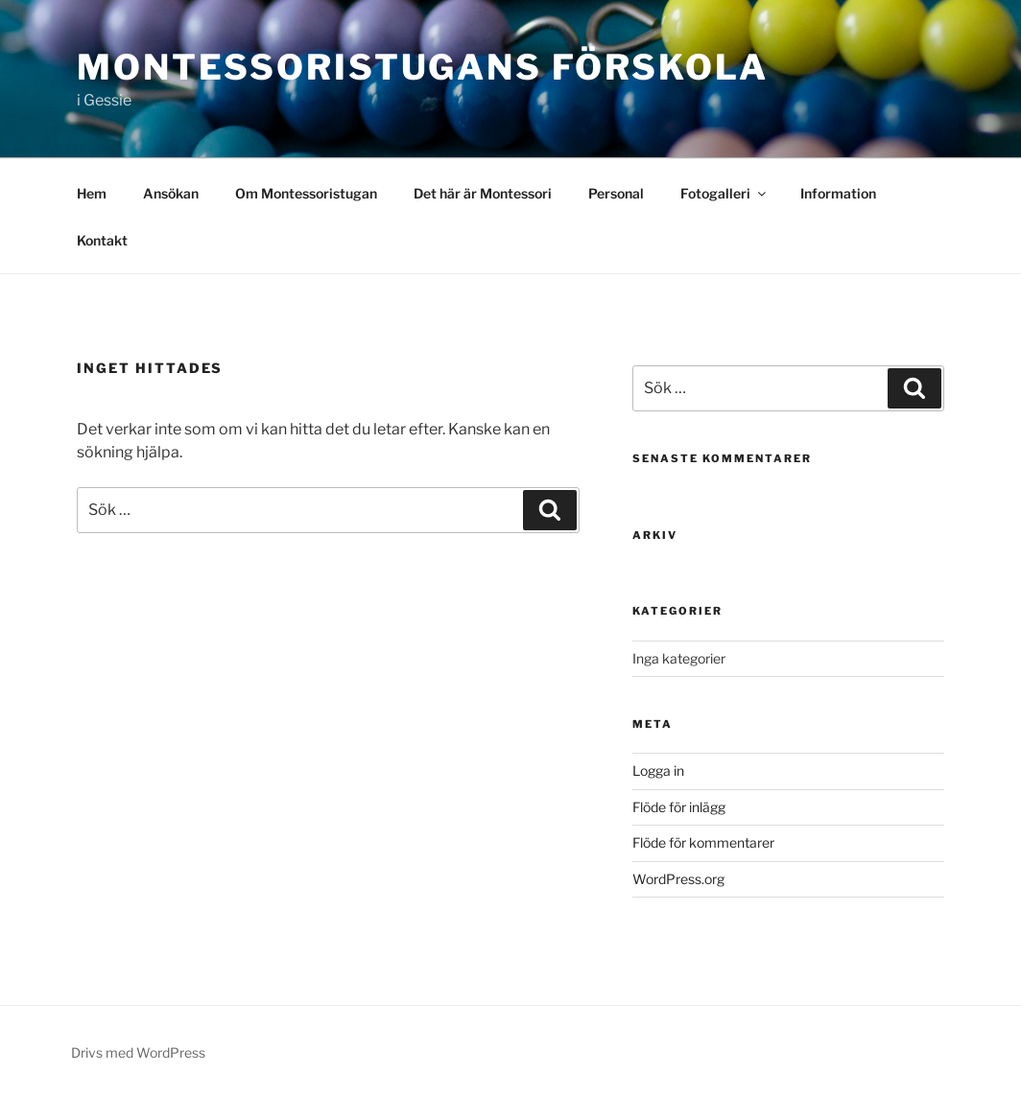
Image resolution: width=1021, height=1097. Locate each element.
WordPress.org (678, 879)
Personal (616, 193)
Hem (92, 193)
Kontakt (102, 240)
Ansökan (171, 193)
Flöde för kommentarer (703, 842)
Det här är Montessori (483, 193)
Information (838, 193)
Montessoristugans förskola (423, 67)
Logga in (658, 770)
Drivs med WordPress (138, 1052)
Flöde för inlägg (678, 807)
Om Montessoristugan (306, 193)
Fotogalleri (724, 193)
